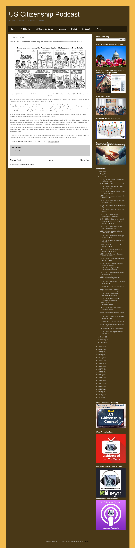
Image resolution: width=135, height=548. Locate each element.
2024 (100, 349)
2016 (100, 372)
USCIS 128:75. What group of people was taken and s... (112, 313)
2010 (100, 389)
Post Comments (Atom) (26, 164)
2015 (100, 375)
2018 (100, 366)
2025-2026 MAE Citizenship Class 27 (112, 286)
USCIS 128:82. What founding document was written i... (109, 278)
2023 (100, 352)
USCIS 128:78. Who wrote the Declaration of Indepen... (109, 299)
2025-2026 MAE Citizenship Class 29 (112, 184)
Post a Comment (20, 151)
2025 (100, 346)
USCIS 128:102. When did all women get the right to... (112, 180)
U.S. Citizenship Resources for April (111, 329)
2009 (100, 392)
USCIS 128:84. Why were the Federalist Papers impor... (109, 268)
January (103, 343)
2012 (100, 383)
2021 (100, 358)
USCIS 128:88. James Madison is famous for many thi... (111, 250)
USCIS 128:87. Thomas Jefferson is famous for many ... (111, 255)
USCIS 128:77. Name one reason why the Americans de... (112, 304)
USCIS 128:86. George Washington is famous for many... (112, 259)
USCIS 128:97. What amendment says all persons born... (112, 206)
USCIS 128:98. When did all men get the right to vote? (112, 201)
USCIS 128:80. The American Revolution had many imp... (109, 290)
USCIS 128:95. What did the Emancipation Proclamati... (109, 215)
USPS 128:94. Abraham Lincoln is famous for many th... (111, 222)
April (102, 177)
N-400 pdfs (25, 29)
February (103, 340)
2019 (100, 363)
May (101, 174)
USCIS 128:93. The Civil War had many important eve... (111, 227)
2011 (100, 386)
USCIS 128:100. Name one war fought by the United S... (112, 192)
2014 (100, 377)
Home (13, 29)
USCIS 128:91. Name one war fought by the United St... (112, 236)
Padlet (74, 29)
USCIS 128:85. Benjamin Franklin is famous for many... (111, 264)
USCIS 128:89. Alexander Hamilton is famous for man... (112, 246)
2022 (100, 355)
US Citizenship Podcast (44, 14)
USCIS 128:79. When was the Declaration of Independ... (109, 294)
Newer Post (15, 160)
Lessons (62, 29)
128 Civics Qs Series (44, 29)
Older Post (85, 160)
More (99, 29)
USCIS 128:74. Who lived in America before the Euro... (112, 317)
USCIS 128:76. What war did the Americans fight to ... (110, 308)
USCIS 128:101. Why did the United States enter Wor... (111, 187)
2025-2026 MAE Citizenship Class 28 (112, 219)
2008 (100, 395)
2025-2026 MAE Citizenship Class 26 (112, 321)
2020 (100, 360)
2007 (100, 397)
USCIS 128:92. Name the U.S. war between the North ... (111, 232)
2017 (100, 369)
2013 (100, 380)
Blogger (86, 541)
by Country (87, 29)
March (102, 337)
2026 (100, 171)
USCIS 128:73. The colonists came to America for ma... (112, 325)
